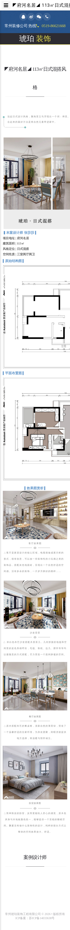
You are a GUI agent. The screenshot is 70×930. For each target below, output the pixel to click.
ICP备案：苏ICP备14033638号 (35, 918)
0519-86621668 (53, 26)
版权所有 (59, 914)
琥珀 (35, 38)
